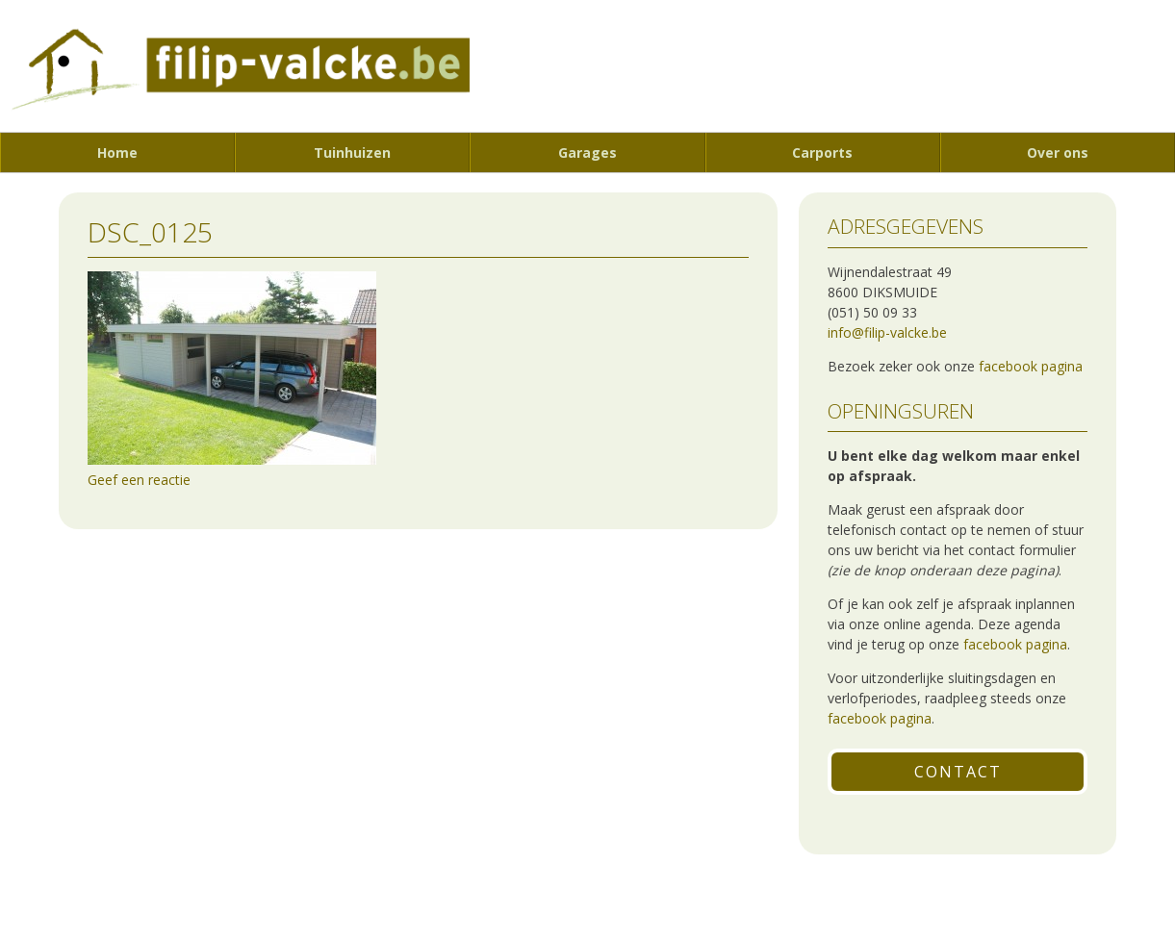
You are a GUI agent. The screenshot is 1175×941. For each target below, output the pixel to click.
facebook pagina (1031, 366)
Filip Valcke (235, 74)
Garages (587, 152)
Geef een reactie (139, 479)
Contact (958, 771)
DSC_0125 (150, 232)
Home (117, 152)
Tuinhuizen (352, 152)
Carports (822, 152)
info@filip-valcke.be (887, 332)
